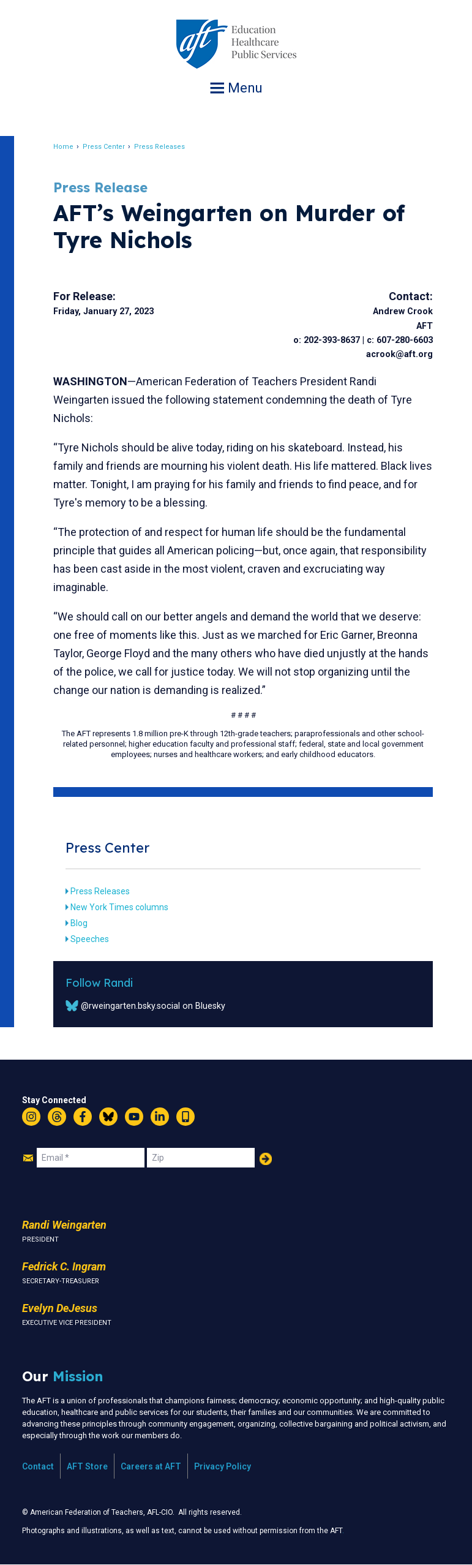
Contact (38, 1466)
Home (64, 147)
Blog (79, 923)
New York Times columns (120, 907)
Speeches (90, 939)
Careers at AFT (151, 1466)
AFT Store (87, 1466)
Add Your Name (266, 1159)
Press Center (104, 147)
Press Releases (160, 147)
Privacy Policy (222, 1466)
